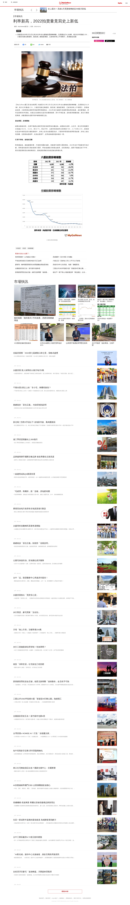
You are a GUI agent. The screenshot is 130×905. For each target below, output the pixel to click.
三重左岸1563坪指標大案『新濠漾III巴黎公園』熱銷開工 (72, 265)
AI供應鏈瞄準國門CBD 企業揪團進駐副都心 (32, 782)
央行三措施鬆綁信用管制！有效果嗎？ (29, 644)
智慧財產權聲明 (87, 895)
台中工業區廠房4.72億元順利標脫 (27, 834)
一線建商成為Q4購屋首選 (24, 471)
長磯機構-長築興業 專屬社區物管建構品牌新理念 (34, 799)
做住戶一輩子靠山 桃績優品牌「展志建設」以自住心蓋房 (72, 269)
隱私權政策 (69, 895)
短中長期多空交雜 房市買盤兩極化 (28, 747)
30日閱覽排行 (98, 34)
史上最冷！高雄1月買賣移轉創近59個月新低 (67, 9)
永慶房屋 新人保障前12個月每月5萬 (28, 367)
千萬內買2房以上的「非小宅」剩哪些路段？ (32, 384)
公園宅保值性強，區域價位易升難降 (28, 557)
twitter (41, 46)
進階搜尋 (15, 3)
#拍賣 (24, 245)
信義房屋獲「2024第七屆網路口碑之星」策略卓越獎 (35, 350)
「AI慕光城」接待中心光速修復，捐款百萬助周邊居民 (36, 851)
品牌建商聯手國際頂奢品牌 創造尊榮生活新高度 (33, 453)
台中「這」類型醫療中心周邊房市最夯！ (30, 574)
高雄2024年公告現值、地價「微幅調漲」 (67, 261)
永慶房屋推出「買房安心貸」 (25, 592)
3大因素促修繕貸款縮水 (22, 340)
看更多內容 (65, 888)
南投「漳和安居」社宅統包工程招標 (28, 661)
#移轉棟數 (30, 245)
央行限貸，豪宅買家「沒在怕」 (26, 609)
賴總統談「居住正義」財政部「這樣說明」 (31, 540)
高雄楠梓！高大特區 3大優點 (62, 254)
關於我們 (48, 895)
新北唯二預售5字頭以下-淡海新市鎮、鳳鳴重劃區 (34, 419)
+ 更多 (114, 34)
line (32, 46)
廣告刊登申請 (77, 895)
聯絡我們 (41, 895)
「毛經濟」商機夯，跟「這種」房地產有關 (31, 488)
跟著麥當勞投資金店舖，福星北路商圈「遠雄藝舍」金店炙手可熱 (37, 269)
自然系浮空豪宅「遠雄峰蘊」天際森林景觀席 (32, 868)
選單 (6, 3)
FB (24, 46)
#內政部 (18, 245)
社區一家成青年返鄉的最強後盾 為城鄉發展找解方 (34, 817)
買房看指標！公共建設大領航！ (25, 254)
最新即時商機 (95, 38)
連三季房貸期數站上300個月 (25, 436)
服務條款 (61, 895)
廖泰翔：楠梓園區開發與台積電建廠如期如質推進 (32, 261)
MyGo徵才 (55, 895)
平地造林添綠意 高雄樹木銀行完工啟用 (28, 257)
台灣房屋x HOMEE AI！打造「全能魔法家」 (32, 730)
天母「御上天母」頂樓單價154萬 (27, 626)
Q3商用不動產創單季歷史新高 (76, 340)
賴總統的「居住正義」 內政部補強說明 (30, 402)
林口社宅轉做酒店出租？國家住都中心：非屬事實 (34, 765)
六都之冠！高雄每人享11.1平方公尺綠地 (66, 257)
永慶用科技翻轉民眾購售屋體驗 (26, 523)
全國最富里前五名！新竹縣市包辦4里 (27, 265)
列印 (48, 46)
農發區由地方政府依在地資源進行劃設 (29, 505)
